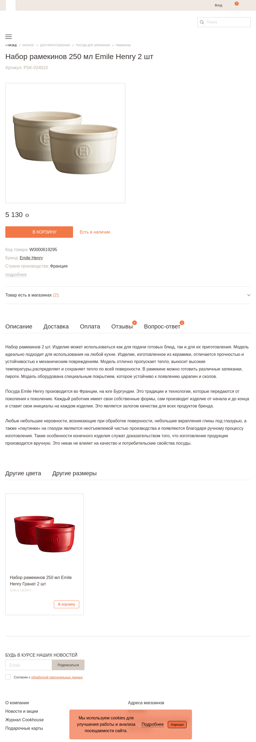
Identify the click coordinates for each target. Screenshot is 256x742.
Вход (218, 5)
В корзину (66, 604)
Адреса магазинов (146, 703)
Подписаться (68, 665)
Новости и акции (21, 711)
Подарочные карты (24, 728)
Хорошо (177, 725)
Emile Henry (31, 258)
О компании (17, 703)
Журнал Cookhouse (24, 720)
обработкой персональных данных (57, 677)
